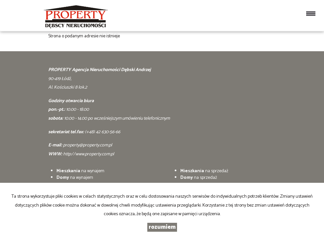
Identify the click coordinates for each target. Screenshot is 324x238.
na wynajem (80, 171)
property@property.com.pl (87, 145)
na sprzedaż (204, 171)
